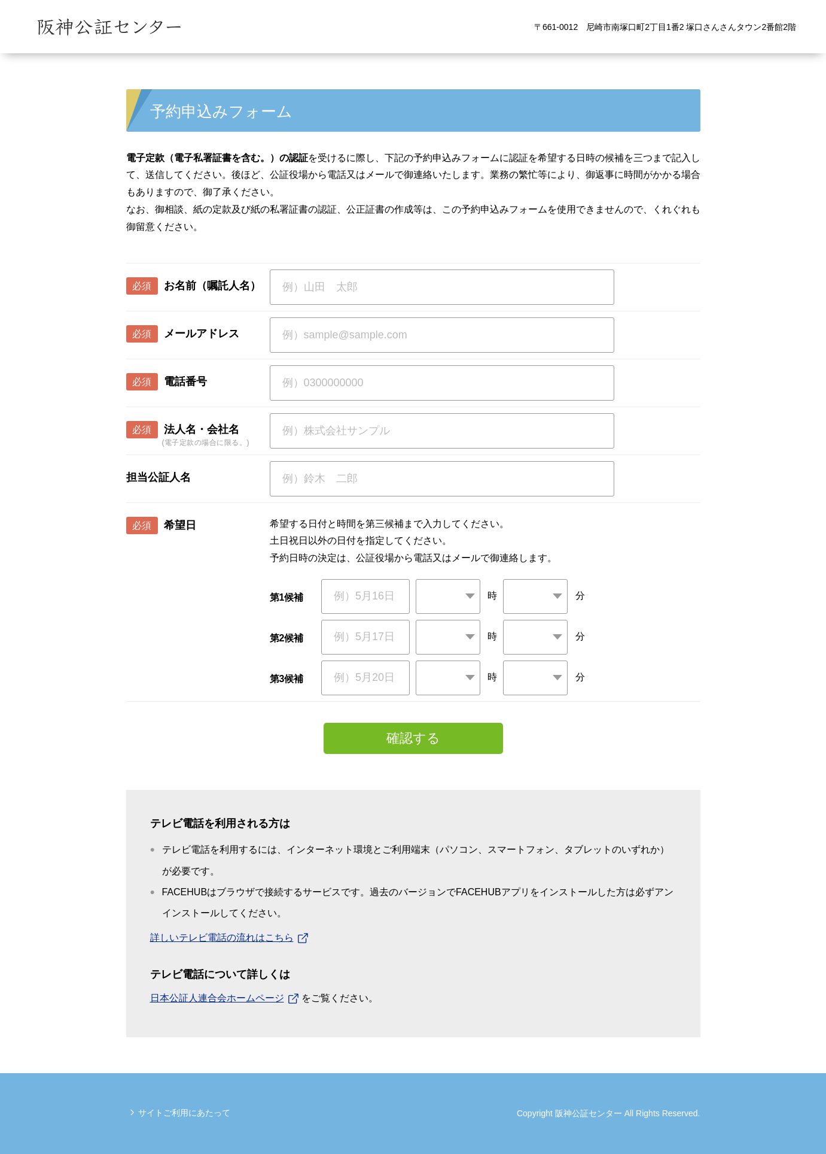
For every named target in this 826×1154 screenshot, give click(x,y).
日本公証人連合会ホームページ (217, 998)
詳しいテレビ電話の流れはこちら (222, 937)
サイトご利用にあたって (184, 1112)
